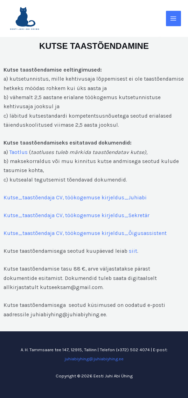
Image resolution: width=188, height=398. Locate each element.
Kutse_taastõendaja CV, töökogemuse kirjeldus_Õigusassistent (85, 233)
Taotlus (18, 152)
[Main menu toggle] (173, 18)
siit (133, 251)
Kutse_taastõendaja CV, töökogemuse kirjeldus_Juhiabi (75, 197)
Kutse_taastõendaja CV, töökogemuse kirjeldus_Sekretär (76, 215)
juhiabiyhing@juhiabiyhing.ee (94, 358)
